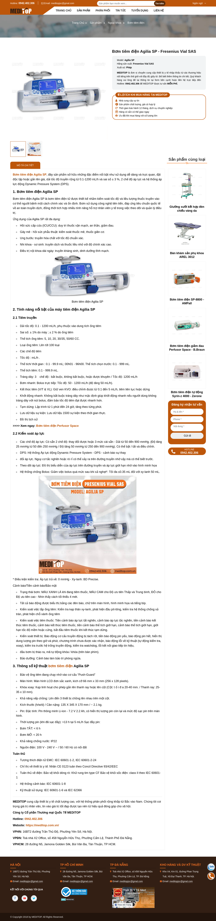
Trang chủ (63, 10)
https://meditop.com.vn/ (42, 825)
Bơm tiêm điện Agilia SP (29, 174)
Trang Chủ (78, 22)
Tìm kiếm (159, 3)
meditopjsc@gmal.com (62, 3)
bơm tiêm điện (60, 666)
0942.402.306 (27, 3)
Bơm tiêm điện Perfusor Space (57, 425)
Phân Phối (103, 10)
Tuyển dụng (139, 10)
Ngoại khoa (114, 22)
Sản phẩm (83, 10)
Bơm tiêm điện (135, 22)
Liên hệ (159, 10)
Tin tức (121, 10)
